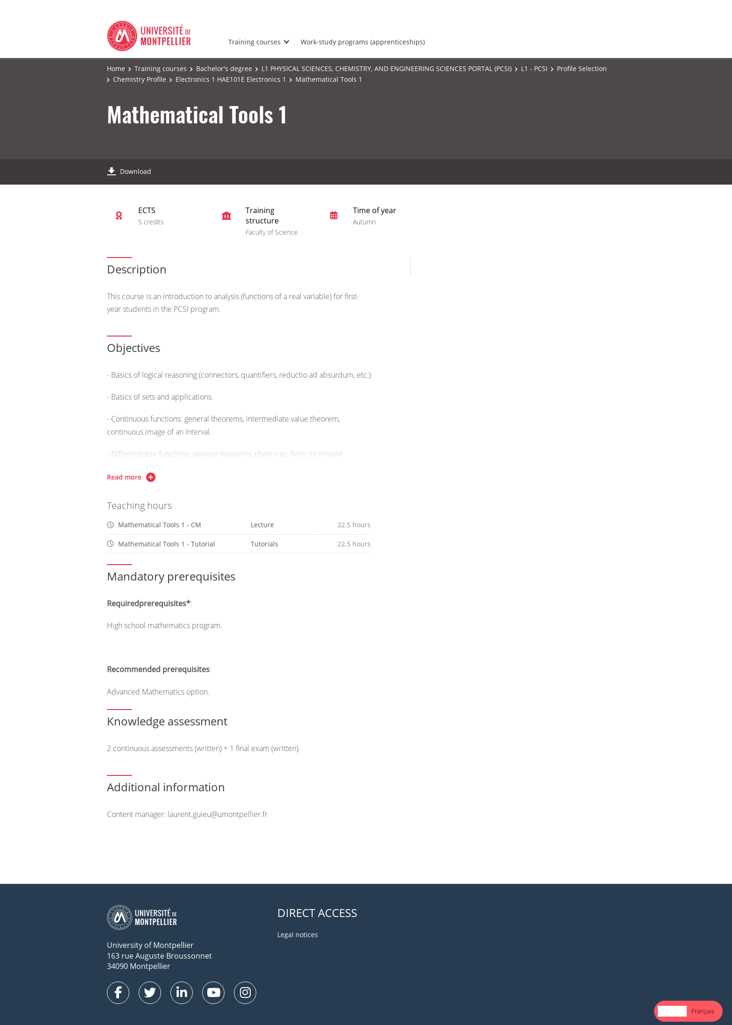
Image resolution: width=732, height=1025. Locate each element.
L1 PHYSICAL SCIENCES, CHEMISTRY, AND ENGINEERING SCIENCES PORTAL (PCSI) (386, 68)
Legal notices (297, 934)
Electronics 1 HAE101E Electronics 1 (231, 79)
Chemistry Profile (139, 79)
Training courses (254, 41)
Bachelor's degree (224, 68)
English (672, 1011)
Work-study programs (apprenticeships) (363, 41)
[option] (703, 1011)
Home (116, 68)
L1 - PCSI (534, 68)
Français (702, 1011)
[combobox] (672, 1011)
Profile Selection (582, 68)
